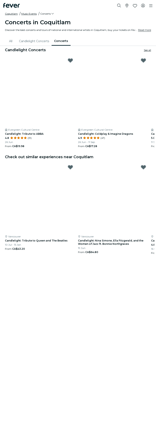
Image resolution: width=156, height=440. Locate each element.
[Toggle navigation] (151, 6)
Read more (144, 29)
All (10, 41)
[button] (47, 14)
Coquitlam (11, 13)
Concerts (61, 41)
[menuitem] (12, 41)
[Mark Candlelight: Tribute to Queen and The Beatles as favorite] (70, 167)
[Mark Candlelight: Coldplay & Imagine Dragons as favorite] (143, 60)
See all (147, 50)
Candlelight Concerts (34, 41)
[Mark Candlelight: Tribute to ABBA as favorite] (70, 60)
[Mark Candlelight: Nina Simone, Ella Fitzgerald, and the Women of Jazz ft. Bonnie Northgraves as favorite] (143, 167)
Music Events (29, 13)
